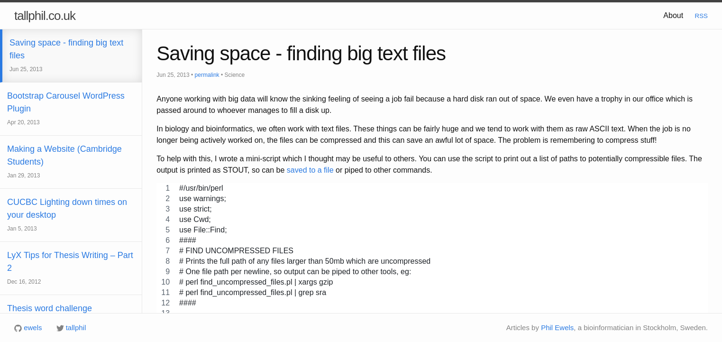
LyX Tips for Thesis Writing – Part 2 (70, 278)
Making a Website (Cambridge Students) (64, 172)
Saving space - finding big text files (66, 66)
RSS (701, 15)
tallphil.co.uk (44, 16)
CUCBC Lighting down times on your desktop (67, 225)
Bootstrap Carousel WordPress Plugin (66, 119)
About (673, 15)
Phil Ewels (557, 328)
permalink (207, 75)
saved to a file (310, 170)
